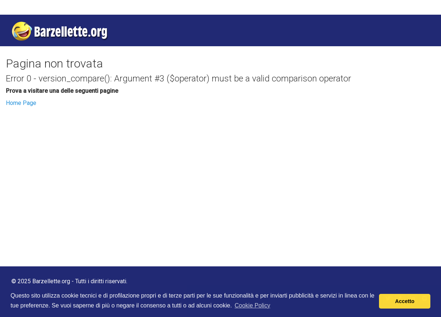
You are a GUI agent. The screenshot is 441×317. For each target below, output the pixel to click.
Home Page (21, 102)
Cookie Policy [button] (252, 305)
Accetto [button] (405, 301)
